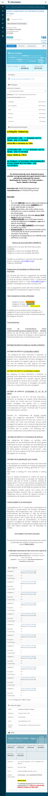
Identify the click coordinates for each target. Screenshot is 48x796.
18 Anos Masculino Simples (29, 603)
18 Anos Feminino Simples (28, 646)
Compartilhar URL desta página (16, 23)
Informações (11, 46)
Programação (31, 46)
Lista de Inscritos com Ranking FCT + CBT (21, 79)
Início (7, 7)
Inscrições (21, 46)
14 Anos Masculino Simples (29, 581)
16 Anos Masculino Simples (29, 592)
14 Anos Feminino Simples (28, 624)
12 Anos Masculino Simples (29, 571)
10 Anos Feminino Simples (28, 688)
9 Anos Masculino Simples (28, 656)
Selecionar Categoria (14, 88)
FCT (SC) (20, 19)
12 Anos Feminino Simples (28, 614)
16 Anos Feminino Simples (28, 635)
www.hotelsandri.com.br (15, 741)
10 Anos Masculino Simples (29, 667)
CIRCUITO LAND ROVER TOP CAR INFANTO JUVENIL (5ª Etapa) (28, 7)
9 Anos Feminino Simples (28, 678)
